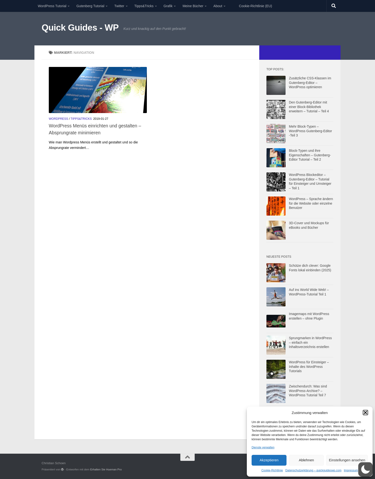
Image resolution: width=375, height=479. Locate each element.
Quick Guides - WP (80, 28)
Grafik (168, 6)
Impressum (351, 470)
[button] (365, 412)
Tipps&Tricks (144, 6)
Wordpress (58, 118)
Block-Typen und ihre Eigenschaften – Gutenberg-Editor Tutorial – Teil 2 (310, 155)
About (217, 6)
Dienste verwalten (263, 447)
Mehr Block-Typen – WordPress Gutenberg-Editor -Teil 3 (310, 131)
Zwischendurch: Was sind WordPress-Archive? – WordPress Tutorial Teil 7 (308, 390)
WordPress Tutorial (52, 6)
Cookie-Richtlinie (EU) (255, 6)
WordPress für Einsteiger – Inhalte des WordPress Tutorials (309, 366)
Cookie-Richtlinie (272, 470)
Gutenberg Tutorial (90, 6)
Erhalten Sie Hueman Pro (106, 469)
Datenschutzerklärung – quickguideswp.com (313, 470)
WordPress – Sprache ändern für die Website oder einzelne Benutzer (311, 203)
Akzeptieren (268, 460)
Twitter (119, 6)
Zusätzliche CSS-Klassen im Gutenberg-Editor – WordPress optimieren (310, 82)
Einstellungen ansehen (347, 460)
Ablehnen (306, 460)
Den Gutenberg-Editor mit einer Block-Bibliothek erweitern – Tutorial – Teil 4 (309, 106)
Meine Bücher (192, 6)
